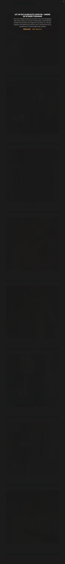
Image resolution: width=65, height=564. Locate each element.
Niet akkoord (37, 29)
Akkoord (27, 29)
